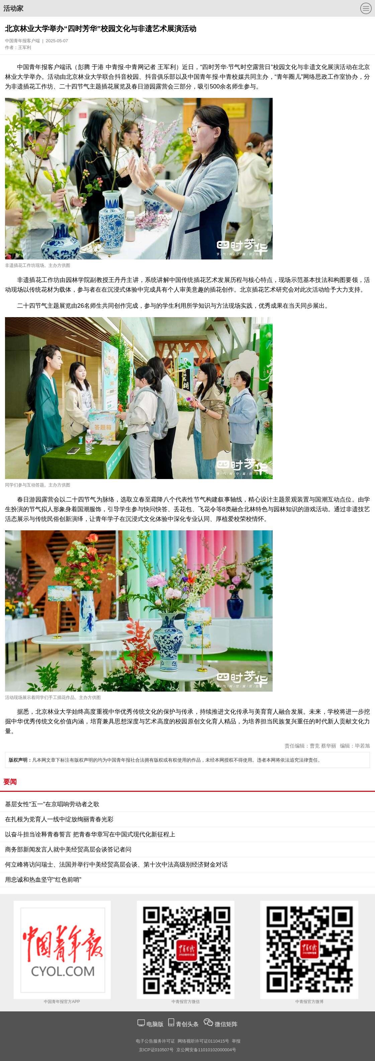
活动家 (13, 8)
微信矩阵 (226, 1024)
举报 (236, 1041)
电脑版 (155, 1024)
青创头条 (188, 1024)
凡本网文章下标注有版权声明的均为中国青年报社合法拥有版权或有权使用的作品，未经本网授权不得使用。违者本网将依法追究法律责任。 (165, 760)
